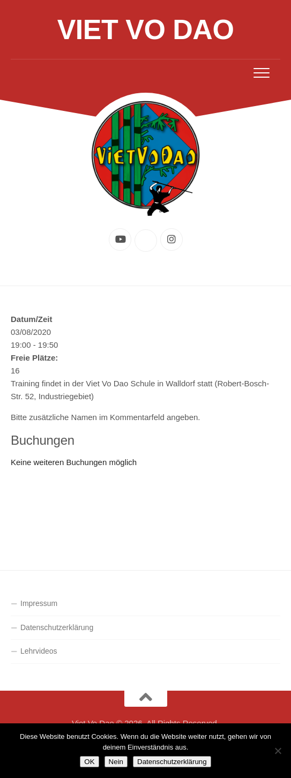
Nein (116, 762)
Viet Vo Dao (145, 29)
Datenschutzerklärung (56, 627)
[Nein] (277, 750)
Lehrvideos (38, 651)
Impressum (38, 603)
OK (89, 762)
